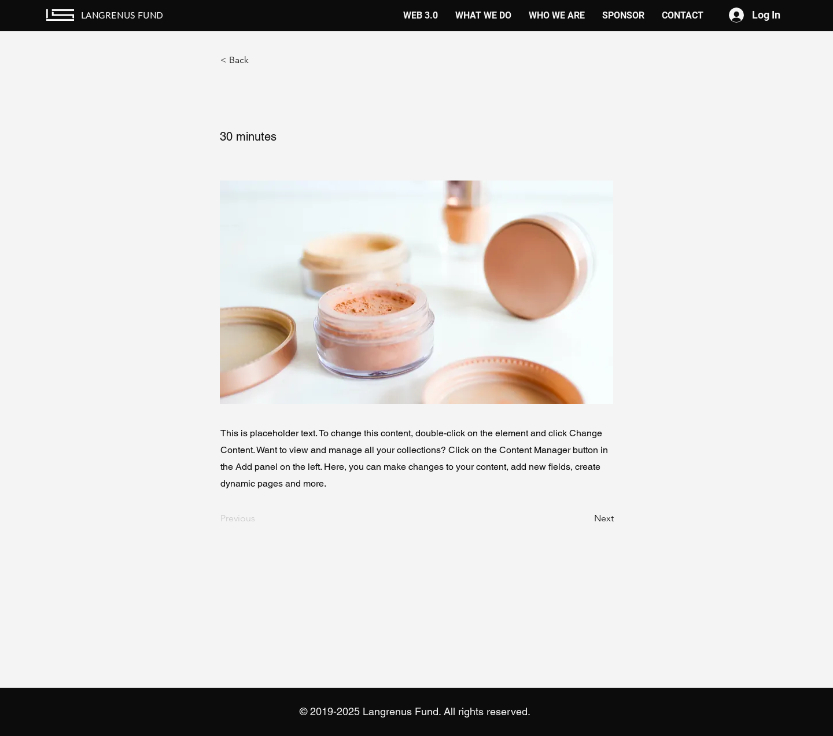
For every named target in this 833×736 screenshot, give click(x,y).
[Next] (585, 519)
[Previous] (258, 519)
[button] (258, 60)
